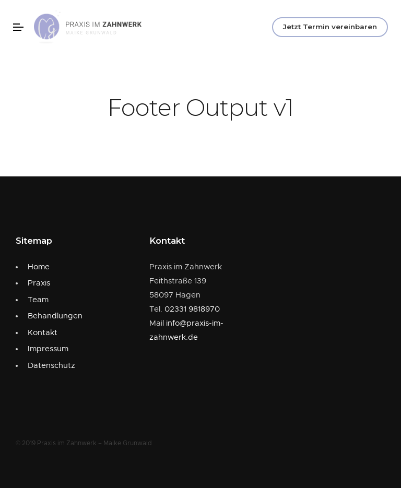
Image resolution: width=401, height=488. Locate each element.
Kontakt (42, 333)
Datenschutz (51, 366)
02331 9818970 (192, 309)
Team (38, 300)
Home (39, 267)
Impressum (48, 349)
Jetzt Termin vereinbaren (330, 26)
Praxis (39, 283)
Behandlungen (55, 316)
